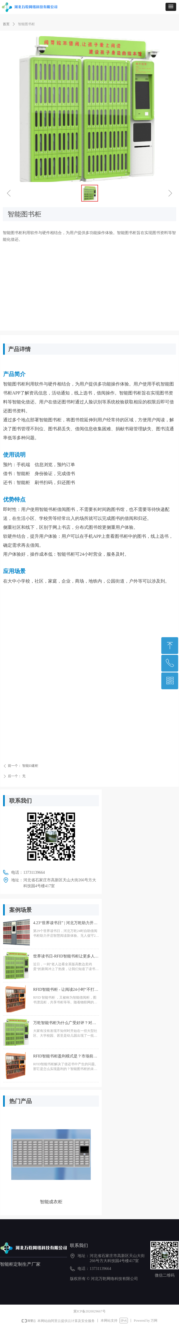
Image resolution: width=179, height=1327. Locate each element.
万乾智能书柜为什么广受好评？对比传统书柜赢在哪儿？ (64, 1024)
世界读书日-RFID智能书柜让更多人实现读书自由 (66, 957)
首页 (6, 24)
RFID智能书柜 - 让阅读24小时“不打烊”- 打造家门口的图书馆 (63, 990)
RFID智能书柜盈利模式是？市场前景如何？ (65, 1057)
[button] (171, 7)
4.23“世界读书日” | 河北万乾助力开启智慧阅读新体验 (65, 924)
